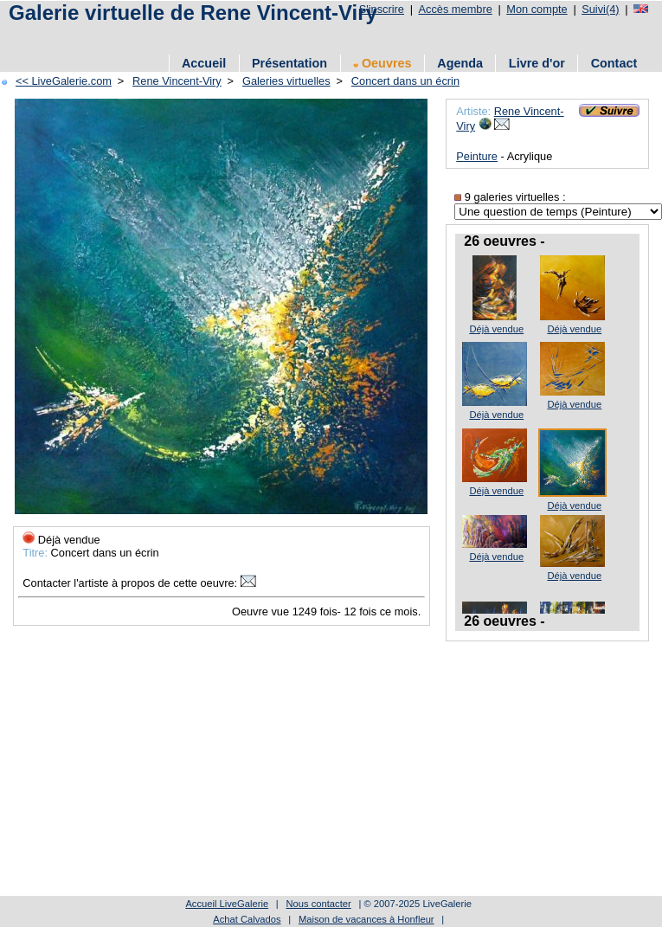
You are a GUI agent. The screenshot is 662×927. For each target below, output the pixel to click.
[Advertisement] (306, 771)
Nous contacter (318, 903)
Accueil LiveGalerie (226, 903)
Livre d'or (537, 63)
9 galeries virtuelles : (509, 196)
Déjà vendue (496, 329)
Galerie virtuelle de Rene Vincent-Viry (193, 12)
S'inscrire (381, 9)
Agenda (460, 63)
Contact (614, 63)
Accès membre (455, 9)
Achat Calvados (246, 919)
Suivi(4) (600, 9)
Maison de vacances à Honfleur (366, 919)
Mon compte (536, 9)
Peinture (477, 156)
